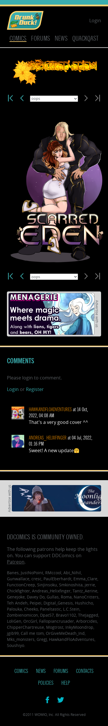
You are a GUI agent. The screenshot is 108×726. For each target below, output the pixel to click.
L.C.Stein (71, 609)
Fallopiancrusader (56, 621)
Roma (66, 597)
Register (35, 389)
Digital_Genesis (58, 603)
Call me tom (32, 633)
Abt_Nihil (72, 572)
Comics (18, 38)
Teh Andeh (17, 603)
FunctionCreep (21, 584)
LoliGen (14, 621)
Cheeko (31, 609)
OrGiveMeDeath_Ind (65, 633)
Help (65, 683)
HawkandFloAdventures (50, 410)
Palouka (14, 609)
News (61, 38)
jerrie (90, 584)
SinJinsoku (47, 584)
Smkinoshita (71, 584)
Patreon (15, 562)
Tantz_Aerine (85, 591)
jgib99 (13, 633)
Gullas (53, 597)
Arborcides (86, 621)
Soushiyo (15, 645)
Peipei (35, 603)
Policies (46, 683)
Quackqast (85, 38)
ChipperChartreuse (25, 627)
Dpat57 (47, 615)
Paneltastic (50, 609)
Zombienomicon (22, 615)
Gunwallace (18, 578)
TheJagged (88, 615)
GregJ (42, 639)
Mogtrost (54, 627)
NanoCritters (86, 597)
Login (95, 20)
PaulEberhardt (57, 578)
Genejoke (16, 597)
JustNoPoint (32, 572)
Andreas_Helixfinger (48, 438)
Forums (40, 38)
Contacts (85, 671)
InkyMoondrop (79, 627)
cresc (36, 578)
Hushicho (84, 603)
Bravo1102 (66, 615)
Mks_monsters (21, 639)
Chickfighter (18, 591)
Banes (13, 572)
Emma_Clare (85, 578)
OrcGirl (30, 621)
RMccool (53, 572)
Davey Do (36, 597)
